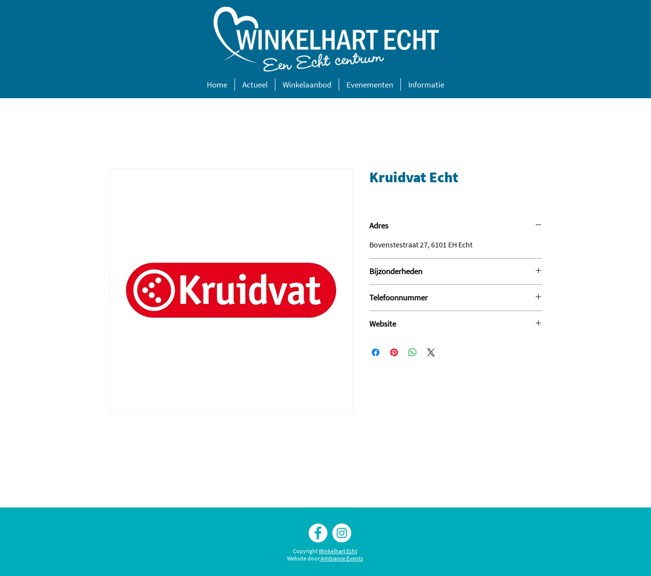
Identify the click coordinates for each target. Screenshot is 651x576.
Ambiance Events (342, 558)
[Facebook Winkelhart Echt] (317, 533)
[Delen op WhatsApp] (412, 352)
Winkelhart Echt (338, 551)
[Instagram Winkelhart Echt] (341, 533)
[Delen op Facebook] (375, 352)
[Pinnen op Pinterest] (394, 352)
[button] (255, 84)
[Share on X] (431, 352)
